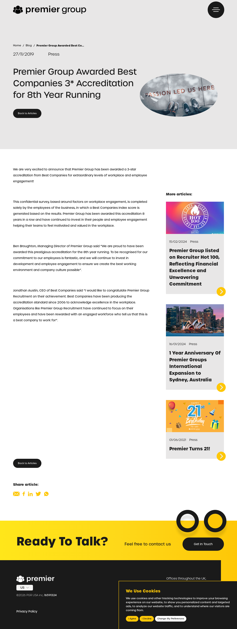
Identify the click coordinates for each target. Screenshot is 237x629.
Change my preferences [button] (170, 618)
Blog (29, 45)
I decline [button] (147, 618)
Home (17, 45)
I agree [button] (132, 618)
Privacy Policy (26, 611)
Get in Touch (203, 544)
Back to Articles (27, 113)
